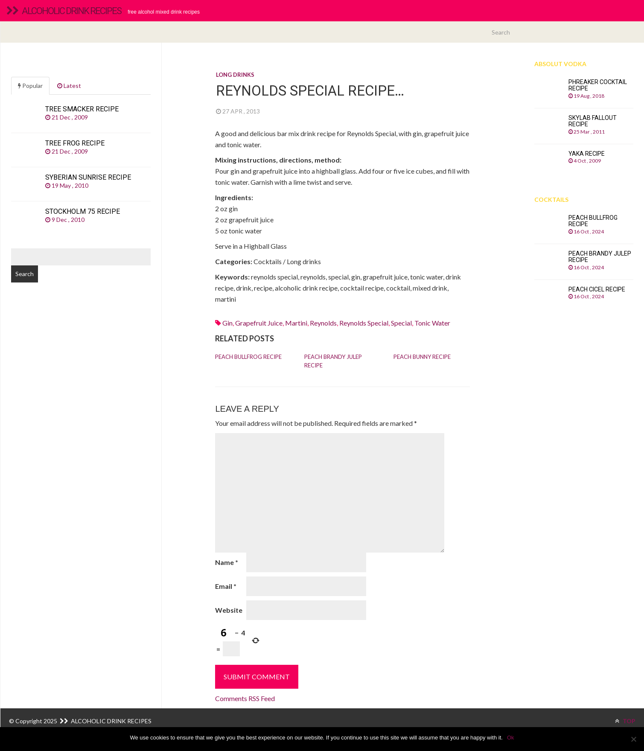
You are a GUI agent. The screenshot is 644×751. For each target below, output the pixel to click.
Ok (510, 737)
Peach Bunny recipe (422, 356)
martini (296, 323)
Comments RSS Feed (245, 698)
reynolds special (363, 323)
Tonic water (432, 323)
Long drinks (235, 74)
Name (226, 562)
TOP (625, 721)
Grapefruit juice (259, 323)
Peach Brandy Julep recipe (333, 361)
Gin (227, 323)
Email (225, 586)
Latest (69, 85)
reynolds (323, 323)
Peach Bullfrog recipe (248, 356)
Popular (30, 85)
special (401, 323)
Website (228, 610)
